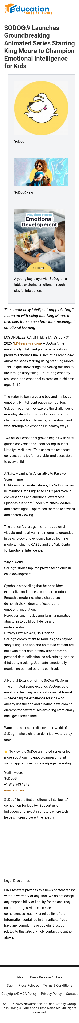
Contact (72, 994)
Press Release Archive (46, 977)
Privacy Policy (51, 994)
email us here (14, 790)
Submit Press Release (23, 985)
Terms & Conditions (57, 985)
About (21, 977)
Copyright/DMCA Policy (19, 994)
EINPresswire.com (27, 343)
